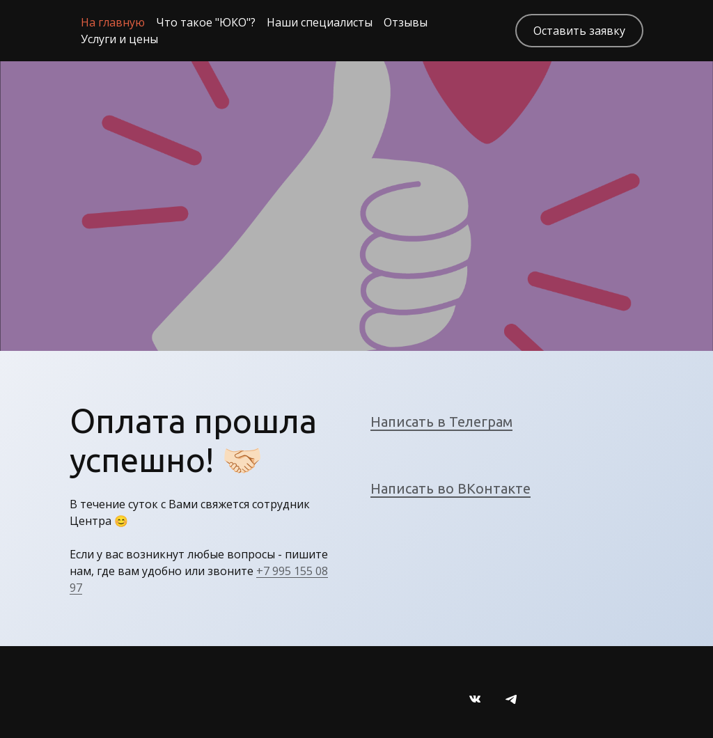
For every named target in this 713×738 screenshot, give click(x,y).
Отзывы (406, 22)
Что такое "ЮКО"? (206, 22)
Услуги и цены (119, 39)
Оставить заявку (579, 30)
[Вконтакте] (475, 699)
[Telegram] (511, 699)
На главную (113, 22)
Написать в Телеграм (441, 422)
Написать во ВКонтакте (450, 488)
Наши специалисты (320, 22)
